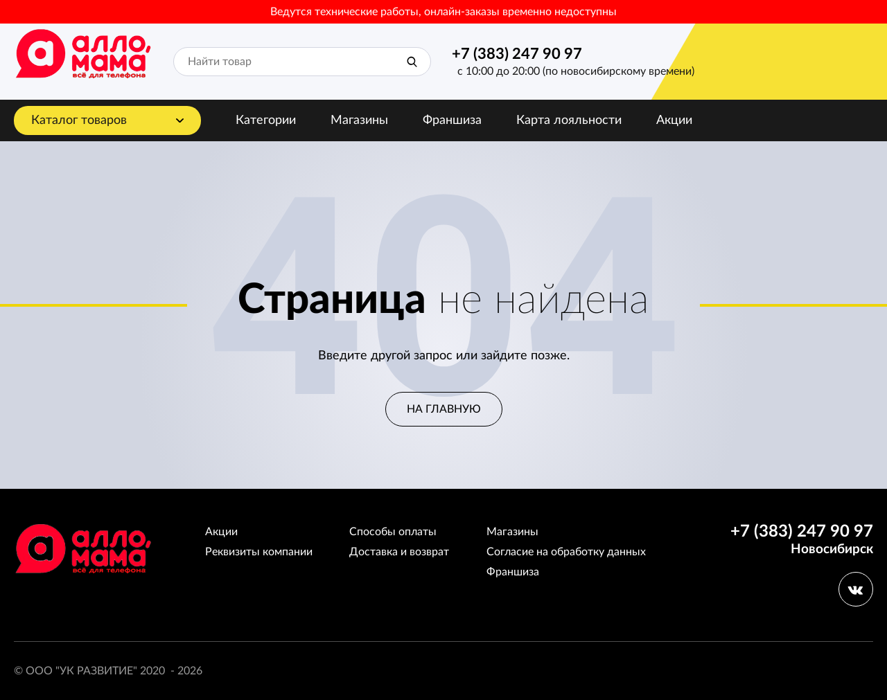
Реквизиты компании (259, 551)
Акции (674, 120)
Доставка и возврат (399, 551)
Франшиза (452, 120)
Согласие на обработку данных (566, 551)
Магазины (359, 120)
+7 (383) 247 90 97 (517, 54)
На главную (444, 409)
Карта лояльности (569, 120)
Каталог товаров (79, 120)
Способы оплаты (393, 531)
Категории (266, 120)
